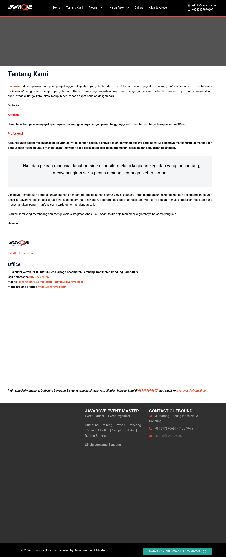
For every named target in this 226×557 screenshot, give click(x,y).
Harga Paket (116, 7)
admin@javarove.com (69, 282)
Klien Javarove (158, 7)
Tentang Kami (74, 7)
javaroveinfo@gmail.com (35, 282)
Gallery (139, 7)
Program (94, 7)
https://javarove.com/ (51, 287)
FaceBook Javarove (20, 253)
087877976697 (39, 277)
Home (57, 7)
